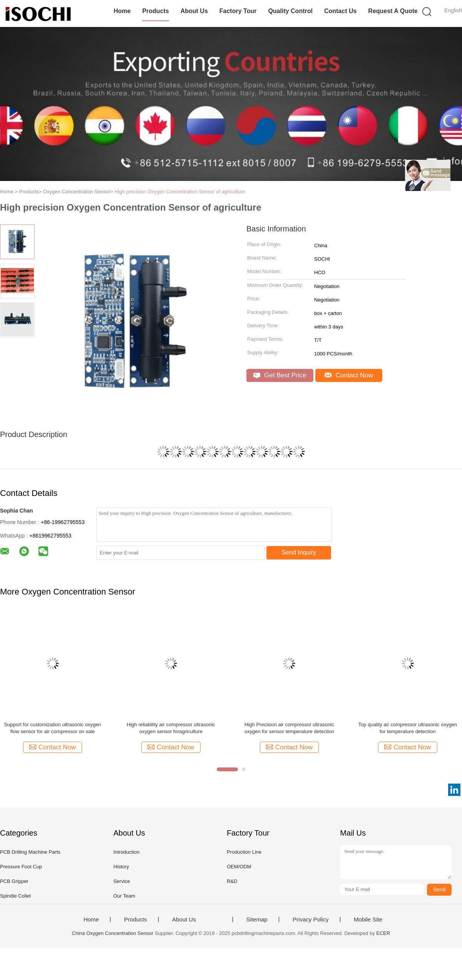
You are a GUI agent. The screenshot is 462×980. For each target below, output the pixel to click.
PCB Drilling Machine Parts (30, 852)
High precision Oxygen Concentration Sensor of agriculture (179, 191)
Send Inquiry (299, 552)
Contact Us (340, 11)
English (453, 10)
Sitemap (257, 919)
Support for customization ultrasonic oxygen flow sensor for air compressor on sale (52, 728)
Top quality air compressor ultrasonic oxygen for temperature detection (407, 728)
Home (122, 11)
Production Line (244, 852)
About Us (194, 11)
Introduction (126, 852)
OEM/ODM (239, 866)
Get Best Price (279, 375)
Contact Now (349, 375)
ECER (383, 933)
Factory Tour (238, 11)
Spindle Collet (15, 896)
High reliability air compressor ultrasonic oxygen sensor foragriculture (171, 728)
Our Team (124, 896)
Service (121, 881)
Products (155, 11)
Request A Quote (393, 11)
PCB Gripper (14, 881)
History (121, 866)
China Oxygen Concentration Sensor (113, 933)
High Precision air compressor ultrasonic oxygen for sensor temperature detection (289, 728)
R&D (232, 881)
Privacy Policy (310, 919)
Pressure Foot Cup (21, 866)
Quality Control (290, 11)
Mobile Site (368, 919)
